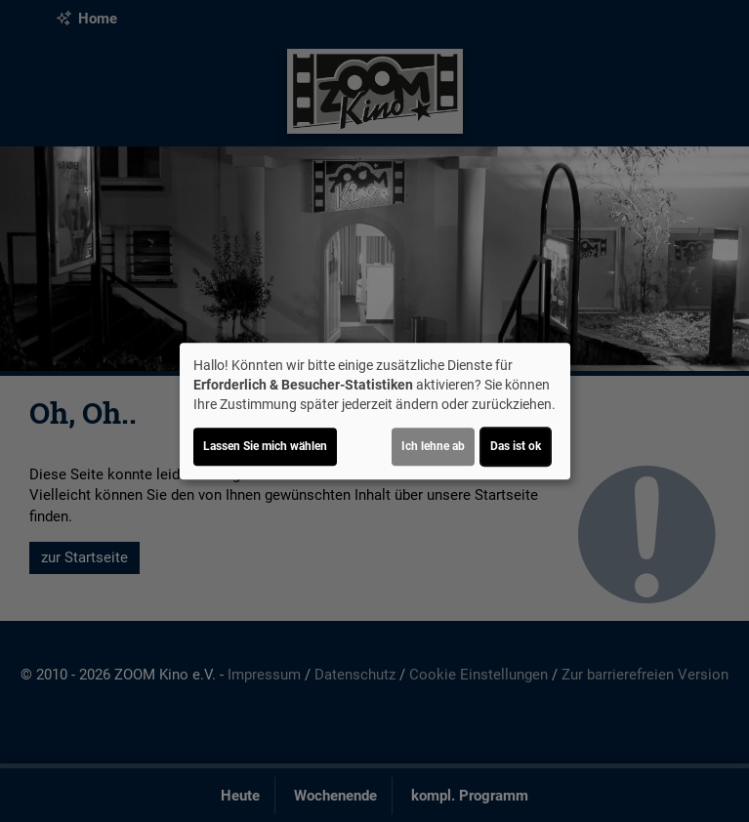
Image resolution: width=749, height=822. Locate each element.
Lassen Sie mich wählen (265, 446)
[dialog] (375, 411)
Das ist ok (515, 446)
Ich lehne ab (433, 446)
